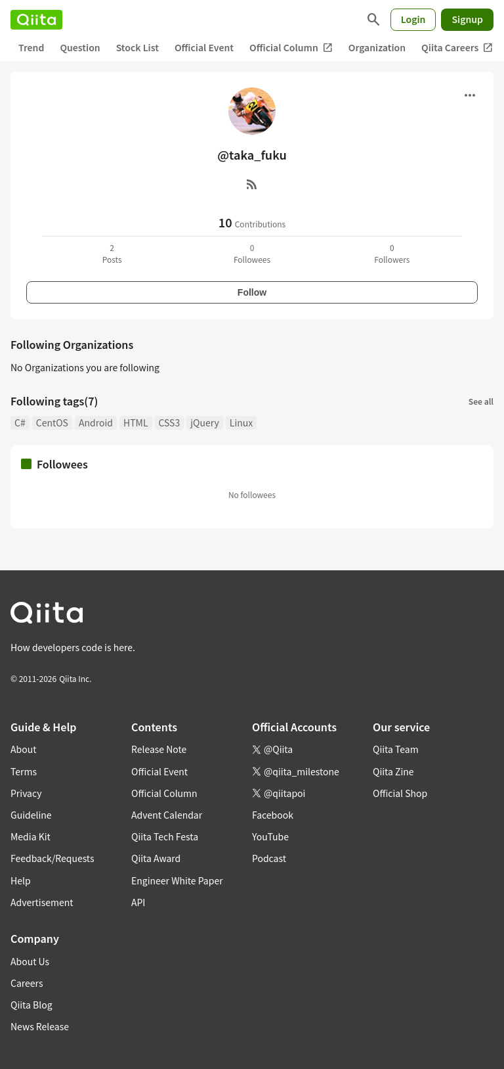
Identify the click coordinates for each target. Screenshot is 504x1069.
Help (20, 880)
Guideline (31, 814)
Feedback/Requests (52, 858)
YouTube (270, 836)
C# (20, 422)
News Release (39, 1026)
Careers (26, 982)
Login (413, 19)
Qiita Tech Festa (164, 836)
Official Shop (400, 793)
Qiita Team (396, 749)
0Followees (252, 253)
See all (481, 401)
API (138, 902)
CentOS (52, 422)
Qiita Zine (393, 771)
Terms (23, 771)
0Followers (392, 253)
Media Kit (30, 836)
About (23, 749)
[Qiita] (36, 20)
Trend (31, 47)
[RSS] (252, 184)
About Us (29, 961)
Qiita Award (155, 858)
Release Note (158, 749)
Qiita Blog (31, 1004)
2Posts (112, 253)
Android (96, 422)
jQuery (204, 422)
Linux (241, 422)
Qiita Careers (457, 48)
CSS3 (169, 422)
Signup (467, 19)
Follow (252, 292)
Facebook (272, 814)
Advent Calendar (166, 814)
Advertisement (42, 902)
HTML (135, 422)
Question (80, 47)
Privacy (25, 793)
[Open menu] (470, 95)
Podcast (269, 858)
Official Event (204, 47)
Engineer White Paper (177, 880)
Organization (377, 47)
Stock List (137, 47)
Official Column (291, 48)
